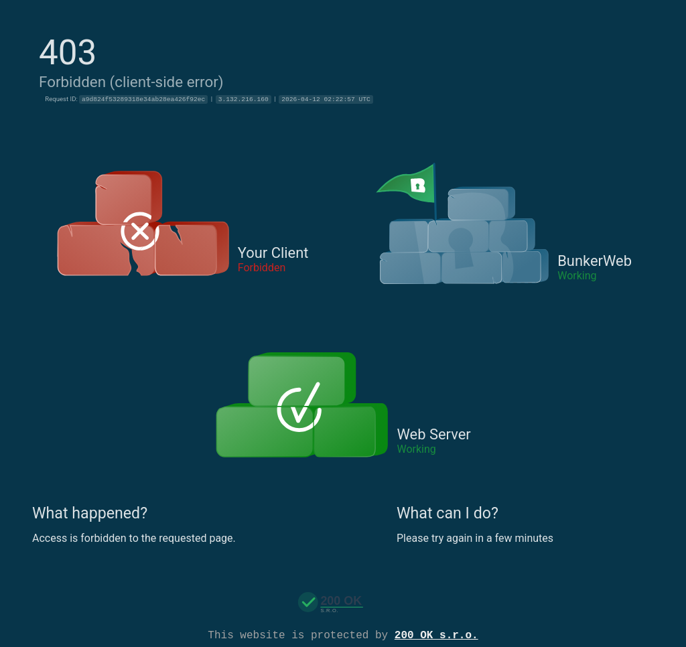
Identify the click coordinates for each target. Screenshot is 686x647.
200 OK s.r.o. (436, 634)
